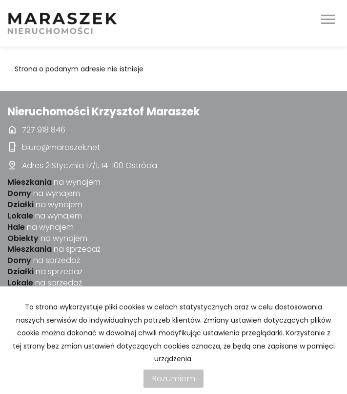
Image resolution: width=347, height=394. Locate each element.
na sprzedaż (54, 249)
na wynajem (54, 182)
